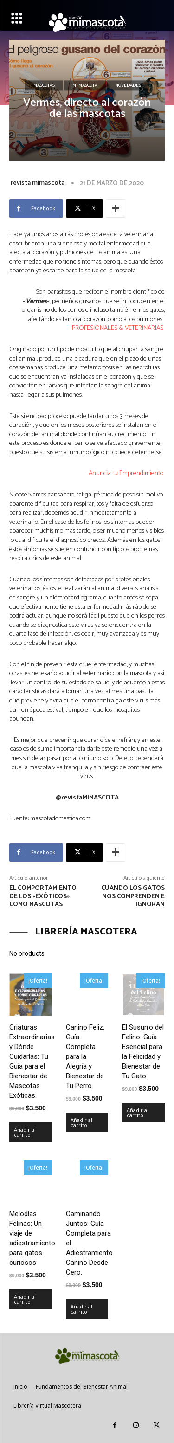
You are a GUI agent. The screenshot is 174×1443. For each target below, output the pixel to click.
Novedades (128, 86)
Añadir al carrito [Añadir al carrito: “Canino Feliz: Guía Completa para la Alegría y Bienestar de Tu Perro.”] (81, 1122)
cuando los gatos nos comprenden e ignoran (133, 896)
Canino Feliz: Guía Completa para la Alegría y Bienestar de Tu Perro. (85, 1056)
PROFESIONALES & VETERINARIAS (118, 328)
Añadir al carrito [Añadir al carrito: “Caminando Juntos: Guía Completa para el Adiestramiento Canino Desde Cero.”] (81, 1309)
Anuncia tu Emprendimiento (127, 473)
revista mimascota (37, 183)
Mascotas (44, 86)
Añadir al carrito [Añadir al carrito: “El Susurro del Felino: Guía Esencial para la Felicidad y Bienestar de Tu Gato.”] (137, 1113)
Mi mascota (85, 86)
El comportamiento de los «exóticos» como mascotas (43, 896)
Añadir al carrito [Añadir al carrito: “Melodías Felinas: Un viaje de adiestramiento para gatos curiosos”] (25, 1299)
